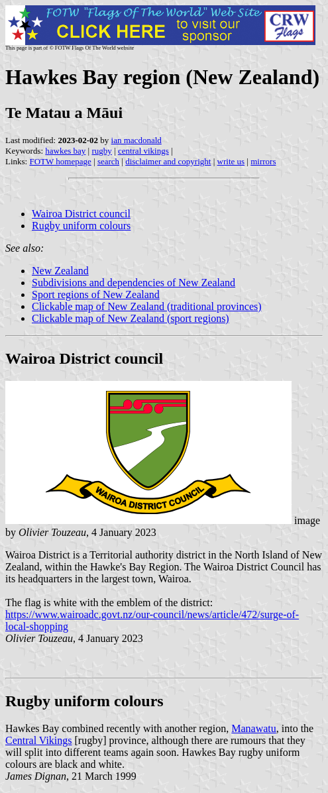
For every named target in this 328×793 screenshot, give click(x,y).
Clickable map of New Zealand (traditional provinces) (147, 306)
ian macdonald (136, 140)
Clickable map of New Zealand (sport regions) (130, 318)
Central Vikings (38, 740)
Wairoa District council (81, 213)
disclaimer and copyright (168, 161)
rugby (101, 151)
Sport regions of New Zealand (96, 294)
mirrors (263, 161)
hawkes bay (65, 151)
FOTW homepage (60, 161)
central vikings (143, 151)
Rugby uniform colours (81, 225)
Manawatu (253, 728)
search (108, 161)
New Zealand (60, 270)
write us (231, 161)
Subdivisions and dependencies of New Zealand (133, 282)
